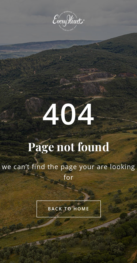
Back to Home (69, 209)
